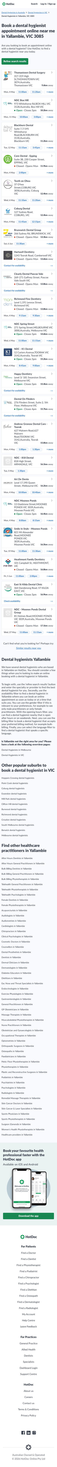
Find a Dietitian (28, 1290)
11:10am (22, 200)
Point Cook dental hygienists (15, 783)
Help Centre (28, 1320)
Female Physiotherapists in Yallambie (18, 905)
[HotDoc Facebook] (23, 1433)
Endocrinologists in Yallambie (15, 989)
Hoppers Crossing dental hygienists (18, 778)
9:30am (36, 316)
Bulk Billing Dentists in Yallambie (17, 869)
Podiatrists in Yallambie (12, 1077)
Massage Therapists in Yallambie (16, 1015)
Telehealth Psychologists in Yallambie (18, 895)
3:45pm (36, 148)
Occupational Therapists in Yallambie (19, 1036)
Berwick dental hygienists (13, 830)
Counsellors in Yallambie (13, 947)
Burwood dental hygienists (14, 809)
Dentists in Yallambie (11, 957)
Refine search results (14, 61)
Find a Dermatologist (28, 1302)
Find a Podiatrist (28, 1271)
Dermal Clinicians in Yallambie (15, 963)
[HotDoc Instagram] (34, 1433)
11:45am (22, 222)
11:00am (22, 92)
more (50, 92)
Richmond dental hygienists (14, 815)
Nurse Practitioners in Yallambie (16, 1025)
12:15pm (36, 222)
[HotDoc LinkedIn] (28, 1433)
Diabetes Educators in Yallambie (16, 973)
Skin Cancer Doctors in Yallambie (17, 1103)
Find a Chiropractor (28, 1277)
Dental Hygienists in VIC (37, 13)
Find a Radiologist (28, 1308)
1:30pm (36, 449)
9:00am (36, 366)
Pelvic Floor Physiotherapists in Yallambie (21, 1062)
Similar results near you (28, 648)
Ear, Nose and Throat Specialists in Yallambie (22, 984)
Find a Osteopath (28, 1296)
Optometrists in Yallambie (13, 1041)
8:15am (36, 520)
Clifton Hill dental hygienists (15, 804)
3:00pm (37, 117)
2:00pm (22, 173)
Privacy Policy (28, 1415)
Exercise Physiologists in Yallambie (17, 994)
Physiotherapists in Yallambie (15, 1067)
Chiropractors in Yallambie (14, 931)
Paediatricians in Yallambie (14, 1057)
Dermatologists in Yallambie (14, 968)
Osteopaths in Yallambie (13, 1051)
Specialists (28, 1362)
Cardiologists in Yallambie (13, 926)
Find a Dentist (28, 1259)
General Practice (28, 1343)
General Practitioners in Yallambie (17, 1004)
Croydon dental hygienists (14, 820)
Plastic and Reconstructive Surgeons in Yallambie (24, 1072)
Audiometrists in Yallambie (14, 921)
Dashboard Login (29, 1368)
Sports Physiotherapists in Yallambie (18, 1119)
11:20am (36, 92)
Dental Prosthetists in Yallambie (16, 952)
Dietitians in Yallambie (12, 978)
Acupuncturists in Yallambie (14, 910)
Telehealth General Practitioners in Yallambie (22, 884)
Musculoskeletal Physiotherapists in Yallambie (23, 1020)
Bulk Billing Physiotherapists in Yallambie (20, 879)
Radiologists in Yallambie (13, 1093)
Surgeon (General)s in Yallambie (16, 1124)
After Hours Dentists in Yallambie (17, 858)
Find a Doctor (28, 1253)
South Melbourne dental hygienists (18, 825)
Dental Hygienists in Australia (13, 13)
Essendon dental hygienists (14, 794)
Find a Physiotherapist (28, 1265)
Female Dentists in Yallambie (15, 900)
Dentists (28, 1356)
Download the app (28, 1216)
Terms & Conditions (28, 1409)
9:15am (22, 316)
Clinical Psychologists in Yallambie (17, 937)
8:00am (22, 520)
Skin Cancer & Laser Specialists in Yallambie (22, 1109)
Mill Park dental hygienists (14, 799)
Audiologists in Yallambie (13, 916)
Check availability (28, 601)
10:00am (24, 117)
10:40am (36, 492)
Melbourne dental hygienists (15, 835)
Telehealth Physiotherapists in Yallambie (20, 890)
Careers (28, 1397)
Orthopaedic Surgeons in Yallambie (18, 1046)
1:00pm (22, 449)
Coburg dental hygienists (13, 789)
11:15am (23, 148)
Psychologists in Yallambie (13, 1088)
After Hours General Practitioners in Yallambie (23, 864)
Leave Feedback (28, 1326)
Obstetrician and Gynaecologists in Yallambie (22, 1030)
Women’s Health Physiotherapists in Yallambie (23, 1130)
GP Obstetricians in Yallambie (15, 1010)
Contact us (28, 1403)
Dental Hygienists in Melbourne (16, 750)
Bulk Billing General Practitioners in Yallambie (22, 874)
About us (28, 1391)
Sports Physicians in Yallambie (15, 1114)
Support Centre (28, 1374)
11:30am (20, 244)
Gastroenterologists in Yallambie (16, 999)
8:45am (22, 366)
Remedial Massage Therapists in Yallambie (21, 1098)
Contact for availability (28, 266)
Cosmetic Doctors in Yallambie (16, 942)
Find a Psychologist (28, 1283)
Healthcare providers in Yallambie (17, 1135)
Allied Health (28, 1349)
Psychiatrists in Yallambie (13, 1083)
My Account (28, 1314)
